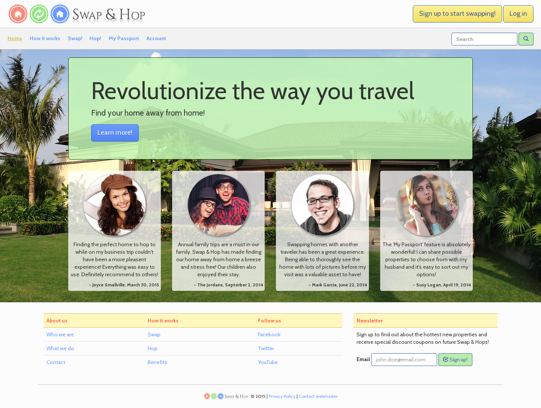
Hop (152, 348)
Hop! (95, 38)
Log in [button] (518, 13)
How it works (45, 38)
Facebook (269, 334)
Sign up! (455, 359)
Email (363, 359)
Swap (154, 334)
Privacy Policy (282, 396)
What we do (60, 348)
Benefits (157, 362)
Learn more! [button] (114, 132)
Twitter (266, 348)
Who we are (60, 334)
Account (156, 38)
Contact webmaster (318, 396)
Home (14, 38)
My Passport (124, 38)
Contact (55, 362)
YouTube (268, 362)
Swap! (75, 38)
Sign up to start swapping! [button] (457, 13)
